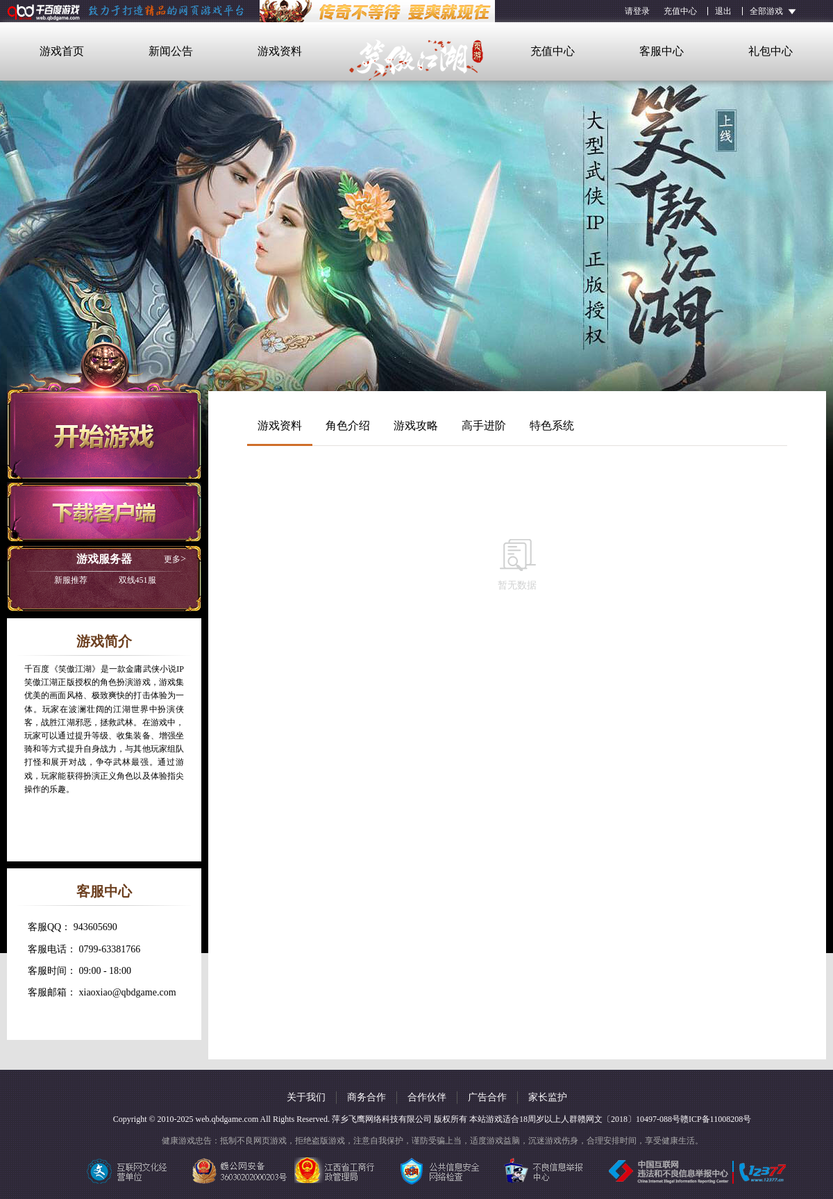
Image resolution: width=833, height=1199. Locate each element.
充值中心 (680, 11)
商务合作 (366, 1097)
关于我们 (306, 1097)
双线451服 (105, 580)
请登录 (637, 11)
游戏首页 (62, 51)
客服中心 (661, 51)
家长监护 (547, 1097)
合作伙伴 (426, 1097)
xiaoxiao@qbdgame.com (127, 992)
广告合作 (487, 1097)
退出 (723, 11)
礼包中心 (770, 51)
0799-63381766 (110, 949)
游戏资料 (280, 51)
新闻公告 (171, 51)
